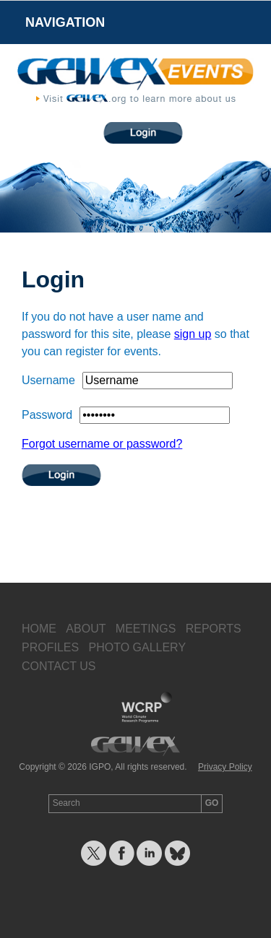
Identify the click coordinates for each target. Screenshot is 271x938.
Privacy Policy (225, 767)
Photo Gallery (137, 647)
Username (48, 380)
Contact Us (59, 666)
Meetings (146, 628)
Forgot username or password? (102, 444)
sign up (193, 334)
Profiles (50, 647)
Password (47, 415)
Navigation (65, 22)
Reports (213, 628)
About (86, 628)
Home (39, 628)
